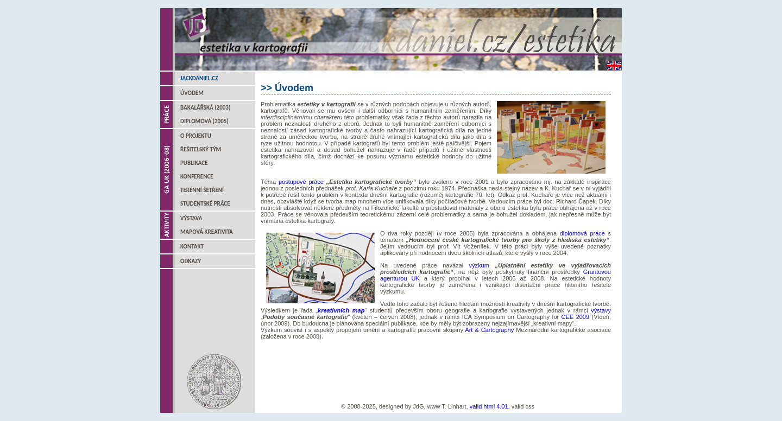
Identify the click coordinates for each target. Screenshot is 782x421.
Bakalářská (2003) (205, 107)
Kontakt (192, 246)
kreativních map (341, 310)
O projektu (195, 135)
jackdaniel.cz (199, 78)
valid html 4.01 (489, 406)
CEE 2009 (576, 317)
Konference (196, 176)
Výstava (191, 218)
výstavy (601, 310)
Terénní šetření (202, 190)
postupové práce (301, 181)
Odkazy (190, 261)
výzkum (482, 265)
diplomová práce (582, 233)
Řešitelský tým (200, 149)
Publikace (194, 163)
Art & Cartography (489, 330)
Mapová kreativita (206, 231)
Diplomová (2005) (204, 121)
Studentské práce (205, 203)
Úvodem (192, 93)
